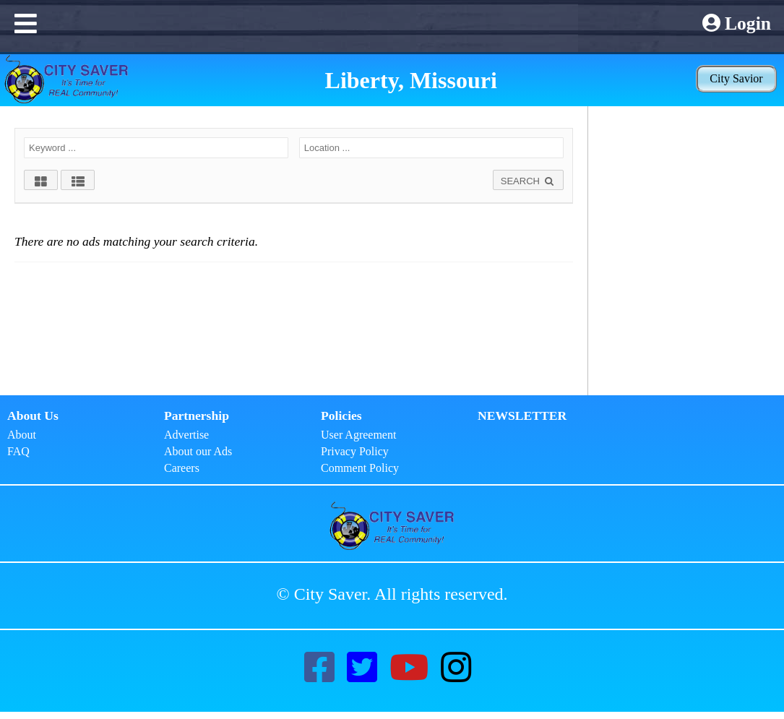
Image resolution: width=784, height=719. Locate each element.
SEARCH (528, 181)
